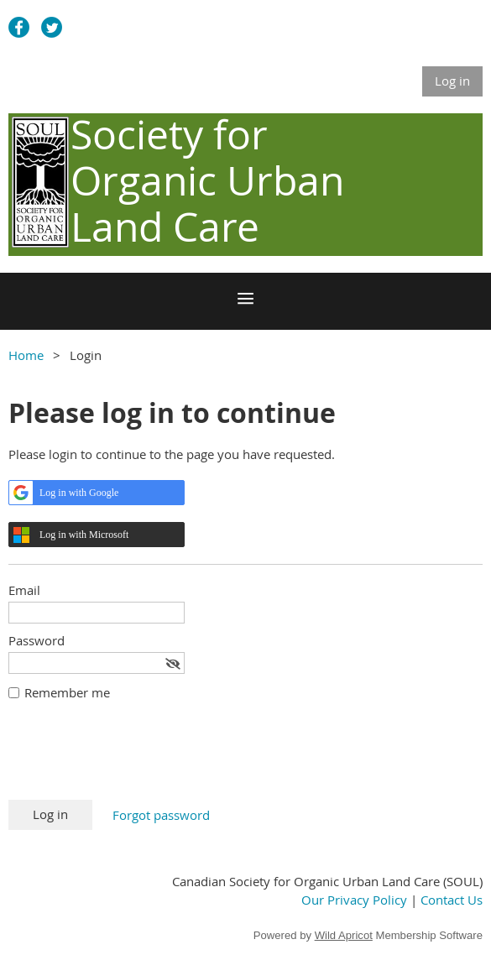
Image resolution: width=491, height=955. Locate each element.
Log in (452, 80)
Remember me (67, 692)
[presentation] (136, 758)
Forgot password (161, 814)
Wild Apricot (344, 935)
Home (26, 355)
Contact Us (451, 899)
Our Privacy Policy (354, 899)
